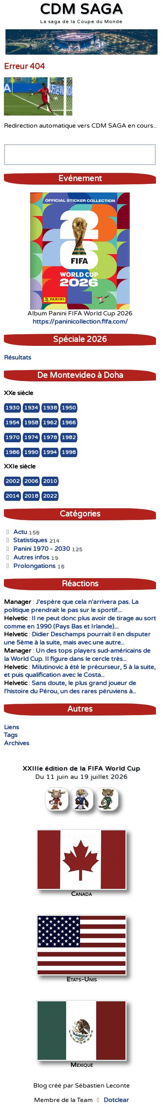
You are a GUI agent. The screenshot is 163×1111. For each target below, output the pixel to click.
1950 (69, 408)
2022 (50, 496)
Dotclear (116, 1100)
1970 (12, 437)
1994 (50, 452)
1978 (50, 437)
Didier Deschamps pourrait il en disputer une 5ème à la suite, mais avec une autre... (77, 638)
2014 (12, 496)
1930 (12, 408)
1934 (31, 408)
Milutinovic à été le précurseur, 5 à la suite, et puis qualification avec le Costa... (80, 671)
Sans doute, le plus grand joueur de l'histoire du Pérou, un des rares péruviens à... (70, 687)
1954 (12, 423)
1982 (69, 437)
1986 (12, 452)
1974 (31, 437)
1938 (50, 408)
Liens (11, 727)
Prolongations (30, 566)
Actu (15, 532)
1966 (69, 423)
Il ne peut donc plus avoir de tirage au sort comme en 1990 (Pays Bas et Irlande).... (80, 622)
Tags (11, 735)
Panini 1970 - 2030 (37, 549)
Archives (16, 743)
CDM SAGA (81, 9)
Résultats (17, 357)
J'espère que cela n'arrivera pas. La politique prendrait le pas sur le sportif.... (71, 606)
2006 (31, 481)
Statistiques (25, 540)
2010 (50, 481)
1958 (31, 423)
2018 (31, 496)
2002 (12, 481)
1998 (69, 452)
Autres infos (26, 557)
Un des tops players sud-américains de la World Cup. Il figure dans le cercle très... (77, 655)
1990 (31, 452)
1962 (50, 423)
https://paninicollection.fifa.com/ (80, 322)
